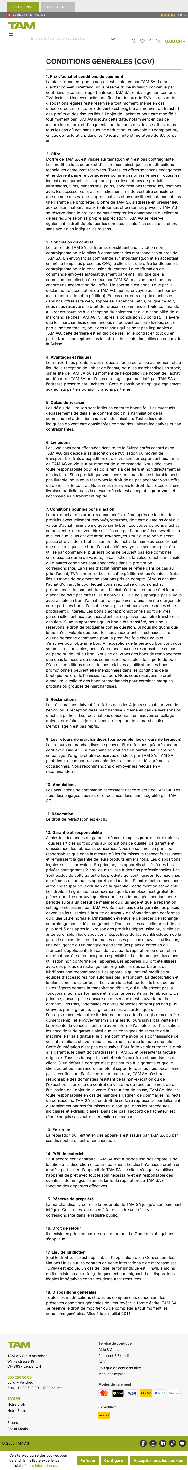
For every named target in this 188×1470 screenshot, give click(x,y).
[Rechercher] (114, 38)
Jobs (11, 1416)
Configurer (114, 1460)
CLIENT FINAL (23, 7)
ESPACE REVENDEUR (58, 7)
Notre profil (16, 1404)
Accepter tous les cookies (158, 1460)
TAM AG (14, 1398)
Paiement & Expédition (116, 1355)
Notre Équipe (17, 1410)
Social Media (17, 1429)
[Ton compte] (150, 41)
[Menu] (11, 35)
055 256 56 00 (19, 1377)
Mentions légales (111, 1374)
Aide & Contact (110, 1349)
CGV (102, 1362)
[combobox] (67, 38)
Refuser (88, 1460)
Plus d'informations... (41, 1465)
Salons (12, 1423)
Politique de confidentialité (119, 1368)
